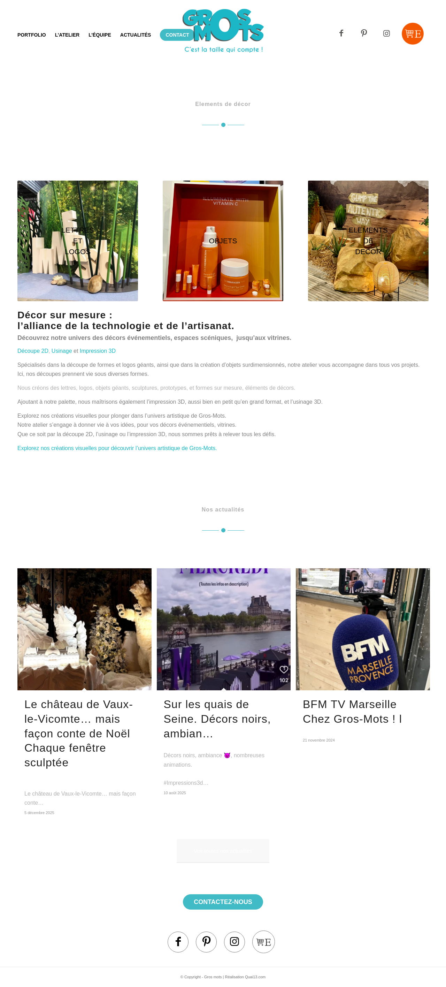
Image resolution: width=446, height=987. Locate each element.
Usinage (62, 351)
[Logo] (223, 43)
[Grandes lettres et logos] (77, 241)
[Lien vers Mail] (412, 33)
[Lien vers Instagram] (386, 33)
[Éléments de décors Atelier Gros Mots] (368, 241)
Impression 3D (98, 351)
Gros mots (213, 977)
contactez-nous (223, 901)
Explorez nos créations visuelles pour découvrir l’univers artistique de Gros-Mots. (117, 448)
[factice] (223, 241)
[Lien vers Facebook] (341, 33)
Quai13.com (255, 977)
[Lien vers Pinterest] (364, 33)
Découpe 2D (32, 351)
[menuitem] (32, 35)
